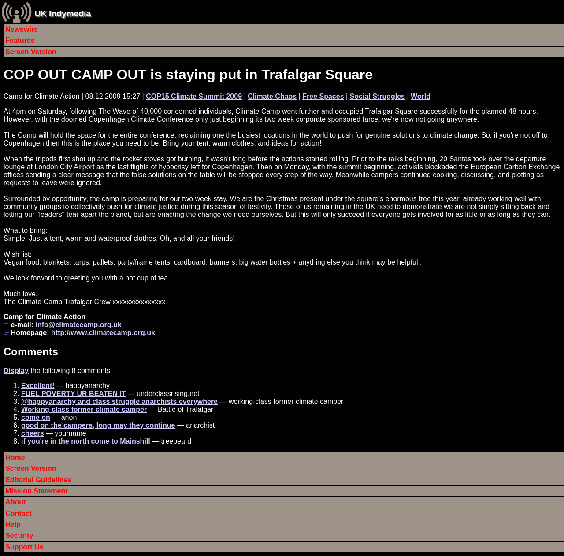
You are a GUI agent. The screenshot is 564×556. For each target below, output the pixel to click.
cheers (32, 433)
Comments (31, 352)
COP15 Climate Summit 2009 (194, 96)
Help (13, 524)
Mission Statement (36, 491)
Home (15, 457)
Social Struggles (377, 96)
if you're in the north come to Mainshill (85, 441)
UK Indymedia (62, 13)
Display (16, 370)
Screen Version (30, 52)
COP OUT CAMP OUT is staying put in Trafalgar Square (188, 74)
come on (35, 417)
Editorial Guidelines (38, 480)
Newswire (21, 29)
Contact (18, 513)
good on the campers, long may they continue (98, 425)
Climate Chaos (272, 96)
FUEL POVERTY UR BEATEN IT (73, 393)
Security (19, 535)
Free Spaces (323, 96)
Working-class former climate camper (84, 409)
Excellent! (38, 385)
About (15, 502)
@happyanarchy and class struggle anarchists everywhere (119, 401)
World (420, 96)
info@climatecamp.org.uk (78, 324)
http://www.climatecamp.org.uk (103, 332)
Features (20, 40)
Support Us (24, 547)
